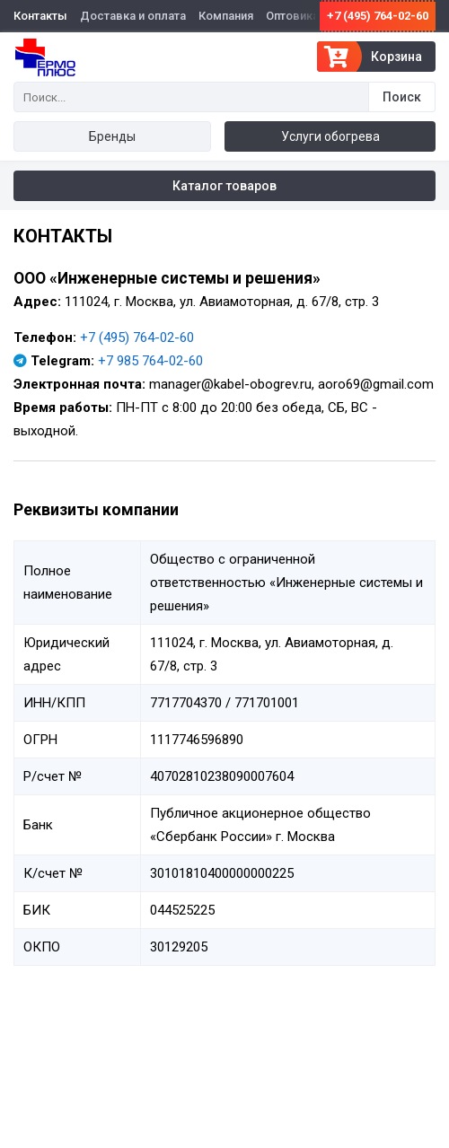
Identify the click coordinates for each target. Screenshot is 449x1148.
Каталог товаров (224, 186)
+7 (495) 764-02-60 (377, 15)
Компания (225, 15)
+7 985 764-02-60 (150, 361)
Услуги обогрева (330, 136)
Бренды (112, 136)
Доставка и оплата (133, 15)
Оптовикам (297, 15)
